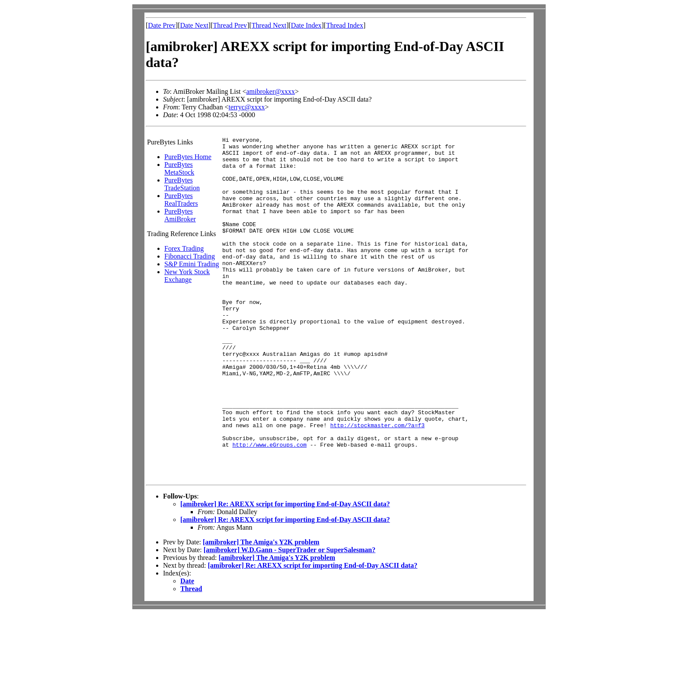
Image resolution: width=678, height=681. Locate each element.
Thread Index (344, 25)
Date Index (306, 25)
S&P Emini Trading (191, 264)
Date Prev (162, 25)
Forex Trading (184, 248)
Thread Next (269, 25)
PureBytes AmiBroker (180, 215)
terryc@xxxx (246, 107)
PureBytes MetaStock (179, 168)
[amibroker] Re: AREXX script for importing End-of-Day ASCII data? (285, 571)
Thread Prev (230, 25)
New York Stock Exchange (187, 275)
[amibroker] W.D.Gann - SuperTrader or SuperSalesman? (290, 617)
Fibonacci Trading (189, 256)
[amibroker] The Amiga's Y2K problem (261, 609)
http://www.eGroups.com (269, 507)
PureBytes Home (187, 156)
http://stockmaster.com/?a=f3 (377, 483)
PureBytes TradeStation (182, 184)
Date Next (194, 25)
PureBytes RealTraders (181, 199)
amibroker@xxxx (270, 91)
